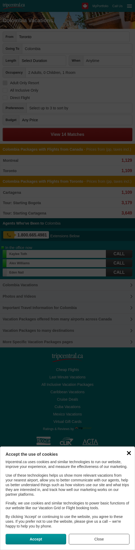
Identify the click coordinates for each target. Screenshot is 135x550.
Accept (36, 539)
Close (99, 539)
